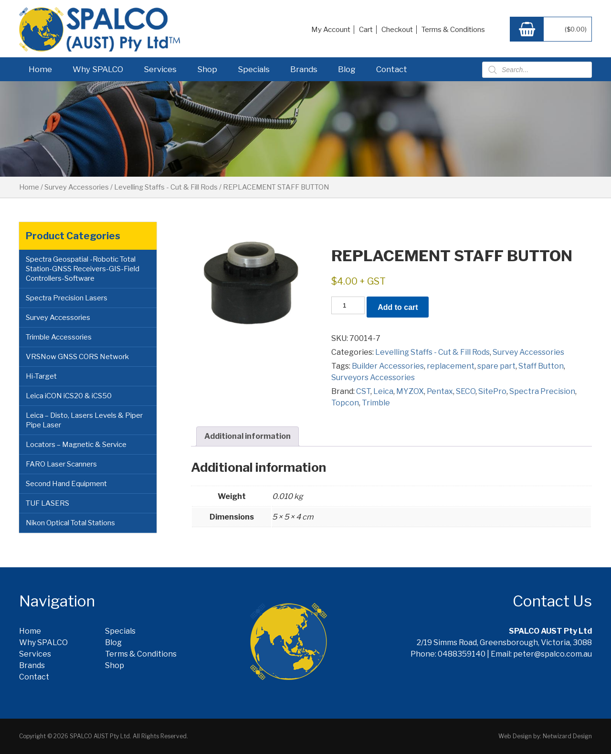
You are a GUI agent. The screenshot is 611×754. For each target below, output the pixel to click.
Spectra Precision (542, 391)
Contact (391, 69)
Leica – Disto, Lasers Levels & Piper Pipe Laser (84, 420)
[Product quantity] (348, 305)
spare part (496, 366)
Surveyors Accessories (373, 377)
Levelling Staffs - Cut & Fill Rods (166, 187)
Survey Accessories (76, 187)
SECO (465, 391)
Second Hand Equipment (66, 483)
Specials (254, 69)
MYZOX (410, 391)
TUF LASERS (47, 503)
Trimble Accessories (59, 337)
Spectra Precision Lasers (66, 298)
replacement (450, 366)
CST (363, 391)
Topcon (345, 402)
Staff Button (541, 366)
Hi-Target (41, 376)
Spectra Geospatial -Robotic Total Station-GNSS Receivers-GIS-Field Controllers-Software (82, 269)
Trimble (376, 402)
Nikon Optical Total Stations (70, 523)
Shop (207, 69)
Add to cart (398, 307)
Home (40, 69)
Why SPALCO (98, 69)
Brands (303, 69)
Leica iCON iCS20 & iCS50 (69, 396)
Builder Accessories (388, 366)
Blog (347, 69)
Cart (366, 29)
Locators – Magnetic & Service (76, 444)
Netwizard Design (567, 736)
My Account (330, 29)
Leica (383, 391)
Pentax (440, 391)
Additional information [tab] (247, 436)
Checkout (397, 29)
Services (160, 69)
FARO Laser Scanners (61, 464)
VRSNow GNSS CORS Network (77, 356)
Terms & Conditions (453, 29)
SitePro (492, 391)
